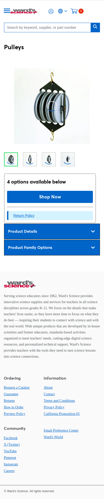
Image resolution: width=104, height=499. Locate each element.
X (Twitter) (12, 445)
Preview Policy (14, 414)
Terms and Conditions (59, 401)
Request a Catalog (17, 387)
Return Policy (23, 216)
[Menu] (7, 11)
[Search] (48, 27)
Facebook (10, 438)
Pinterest (10, 458)
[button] (51, 11)
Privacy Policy (54, 407)
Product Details (51, 231)
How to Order (13, 407)
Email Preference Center (61, 430)
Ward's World (53, 437)
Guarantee (11, 394)
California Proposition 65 (62, 414)
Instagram (11, 464)
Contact (49, 394)
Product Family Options (51, 248)
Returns (9, 401)
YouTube (10, 451)
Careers (9, 471)
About (48, 387)
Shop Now (50, 197)
